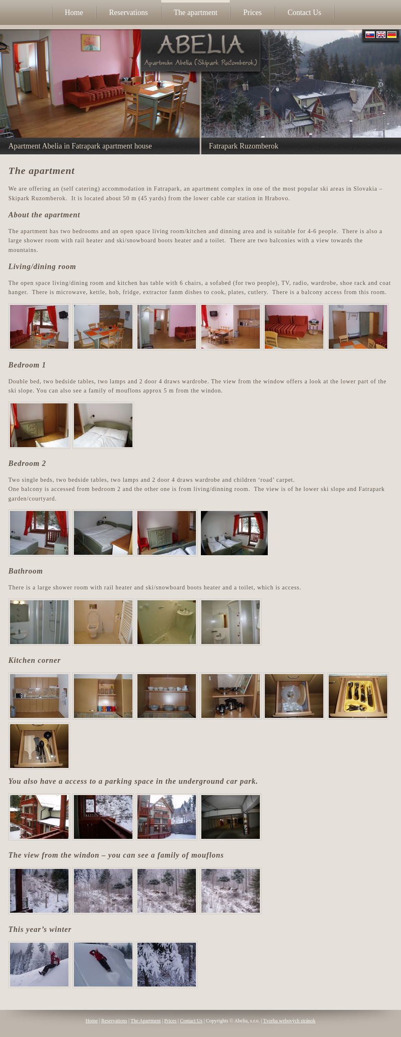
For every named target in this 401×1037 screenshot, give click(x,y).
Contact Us (191, 1021)
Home (92, 1021)
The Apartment (146, 1021)
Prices (170, 1021)
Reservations (114, 1021)
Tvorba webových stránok (289, 1021)
